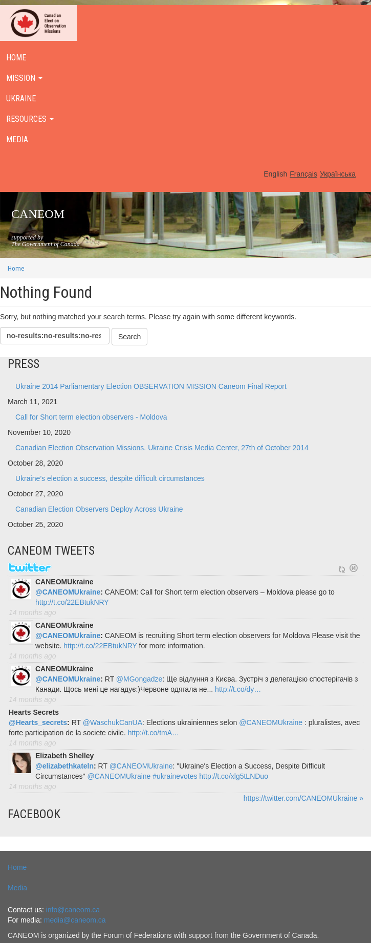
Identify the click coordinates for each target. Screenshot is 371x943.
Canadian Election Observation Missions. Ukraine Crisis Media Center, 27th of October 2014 (162, 448)
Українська (338, 174)
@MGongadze (139, 679)
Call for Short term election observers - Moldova (91, 417)
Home (16, 268)
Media (17, 888)
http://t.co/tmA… (153, 733)
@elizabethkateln (64, 766)
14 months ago (32, 612)
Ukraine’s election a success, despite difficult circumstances (110, 478)
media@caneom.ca (75, 920)
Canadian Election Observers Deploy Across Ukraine (99, 509)
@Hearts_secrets (38, 722)
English (275, 174)
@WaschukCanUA (112, 722)
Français (303, 174)
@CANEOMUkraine (67, 592)
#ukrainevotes (174, 776)
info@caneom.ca (73, 910)
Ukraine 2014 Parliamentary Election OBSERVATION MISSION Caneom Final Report (151, 386)
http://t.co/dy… (238, 689)
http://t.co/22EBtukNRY (72, 602)
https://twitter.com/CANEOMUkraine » (303, 798)
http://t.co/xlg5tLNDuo (233, 776)
